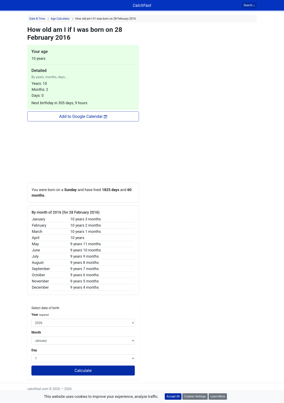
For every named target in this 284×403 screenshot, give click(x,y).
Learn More (217, 396)
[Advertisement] (83, 150)
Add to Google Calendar (83, 116)
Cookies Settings (195, 396)
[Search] (249, 5)
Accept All (173, 396)
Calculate (83, 370)
